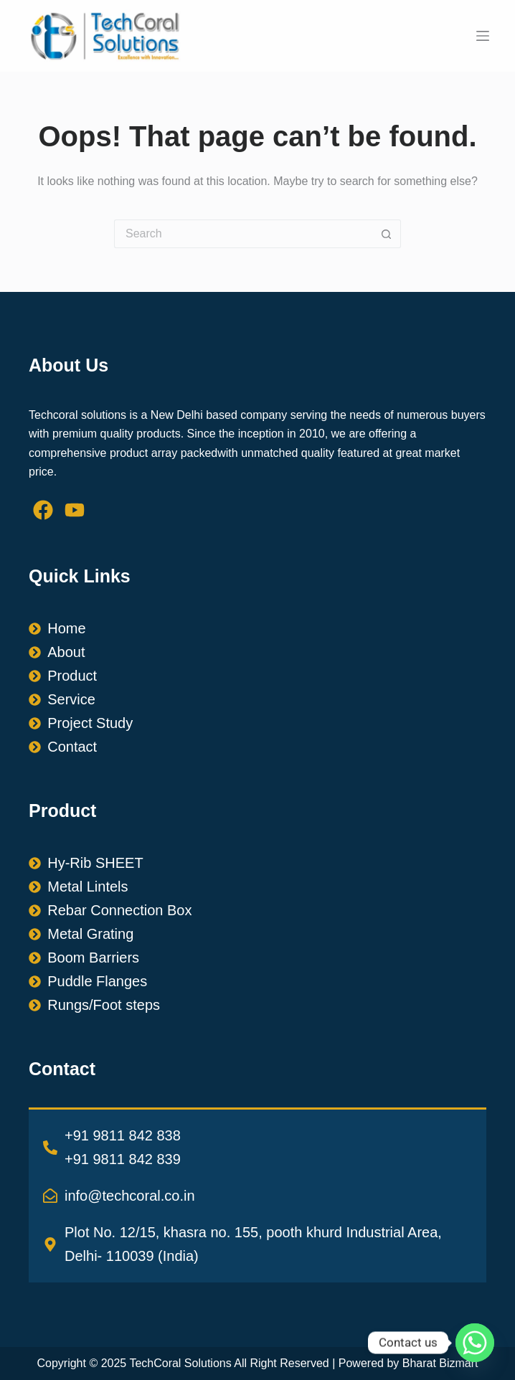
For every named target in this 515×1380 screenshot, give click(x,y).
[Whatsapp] (474, 1342)
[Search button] (386, 233)
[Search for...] (243, 233)
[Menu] (482, 35)
